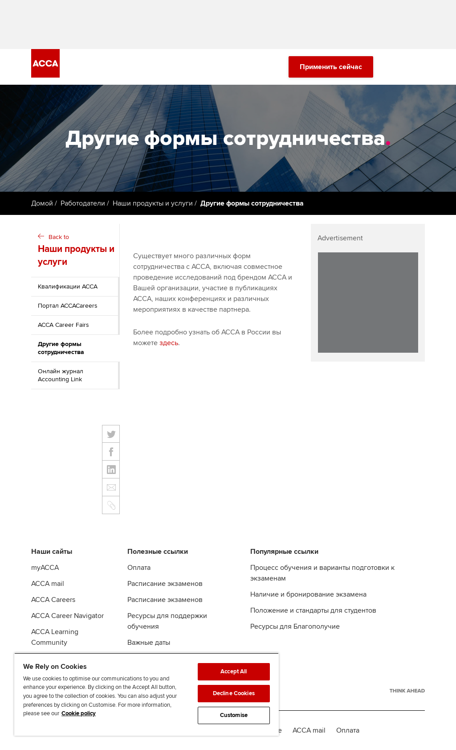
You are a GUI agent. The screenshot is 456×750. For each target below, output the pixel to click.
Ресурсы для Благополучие (295, 626)
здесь (168, 342)
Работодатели (83, 203)
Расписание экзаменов (165, 583)
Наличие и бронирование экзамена (308, 594)
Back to (76, 251)
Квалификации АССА (68, 286)
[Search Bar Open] (394, 67)
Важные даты (148, 642)
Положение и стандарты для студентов (313, 610)
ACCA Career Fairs (63, 325)
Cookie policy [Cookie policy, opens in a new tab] (78, 713)
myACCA (45, 567)
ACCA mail (47, 583)
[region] (146, 694)
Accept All (233, 671)
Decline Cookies (234, 693)
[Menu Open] (419, 67)
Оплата (139, 567)
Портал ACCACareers (68, 305)
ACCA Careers (53, 599)
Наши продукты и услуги (153, 203)
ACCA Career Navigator (67, 615)
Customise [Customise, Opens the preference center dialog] (234, 715)
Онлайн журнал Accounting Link (60, 375)
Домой (42, 203)
